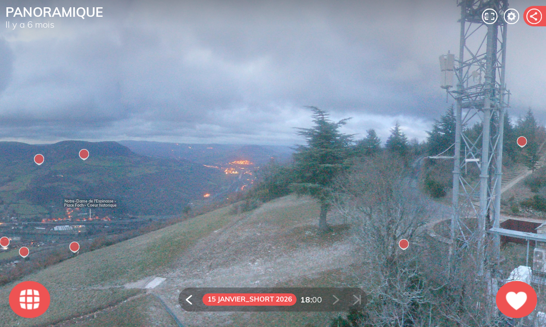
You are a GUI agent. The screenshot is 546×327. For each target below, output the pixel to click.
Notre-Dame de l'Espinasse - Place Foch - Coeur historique (90, 203)
